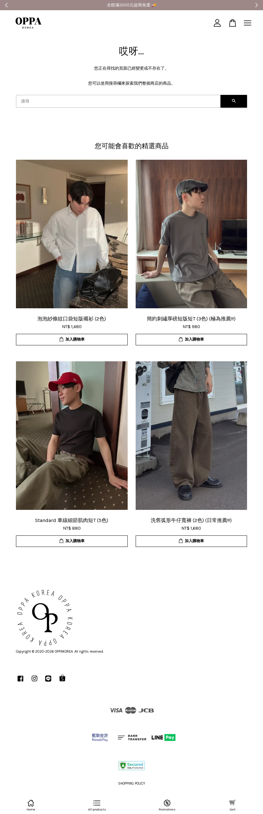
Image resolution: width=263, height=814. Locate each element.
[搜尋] (118, 101)
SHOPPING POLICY (131, 783)
